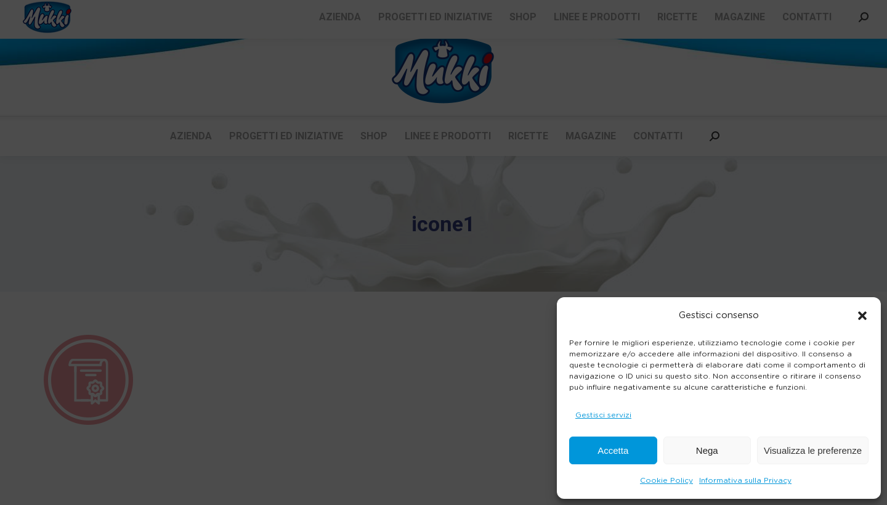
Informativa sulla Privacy (745, 480)
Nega (707, 450)
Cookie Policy (666, 480)
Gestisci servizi (603, 415)
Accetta (612, 450)
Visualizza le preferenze (813, 450)
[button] (862, 316)
